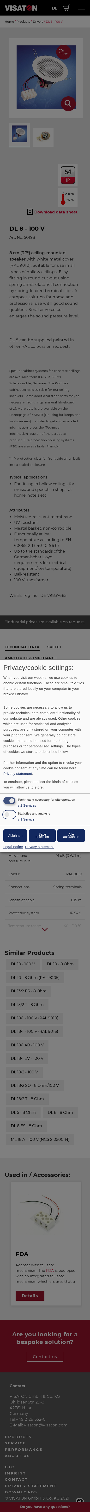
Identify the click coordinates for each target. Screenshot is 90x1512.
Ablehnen (15, 836)
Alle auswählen (71, 835)
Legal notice (13, 847)
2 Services (27, 805)
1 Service (26, 819)
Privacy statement (17, 774)
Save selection (42, 835)
